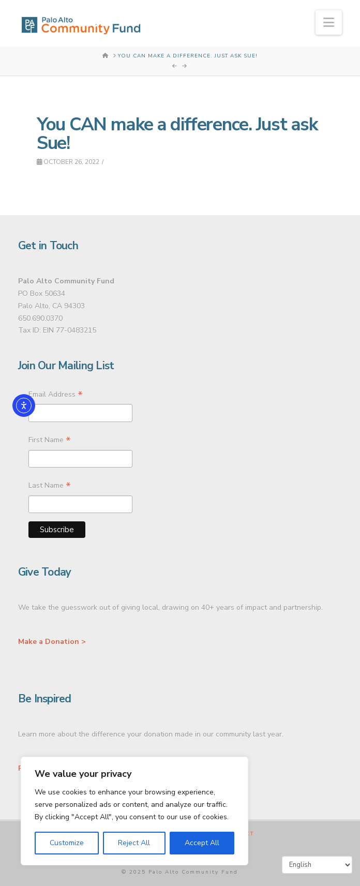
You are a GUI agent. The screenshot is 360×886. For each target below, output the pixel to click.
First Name (49, 441)
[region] (134, 811)
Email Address (55, 395)
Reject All (134, 843)
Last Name (49, 486)
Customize (67, 843)
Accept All (202, 843)
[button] (329, 22)
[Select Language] (317, 865)
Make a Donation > (52, 642)
